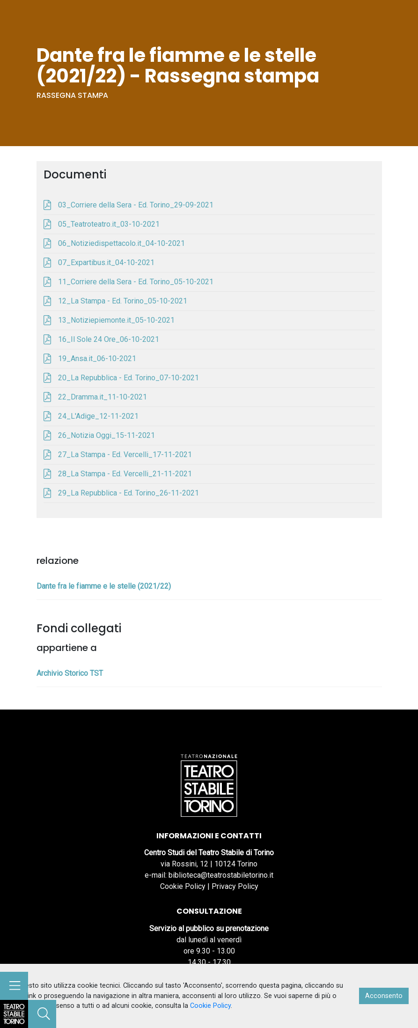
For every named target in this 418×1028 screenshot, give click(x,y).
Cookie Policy (182, 886)
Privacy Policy (235, 886)
